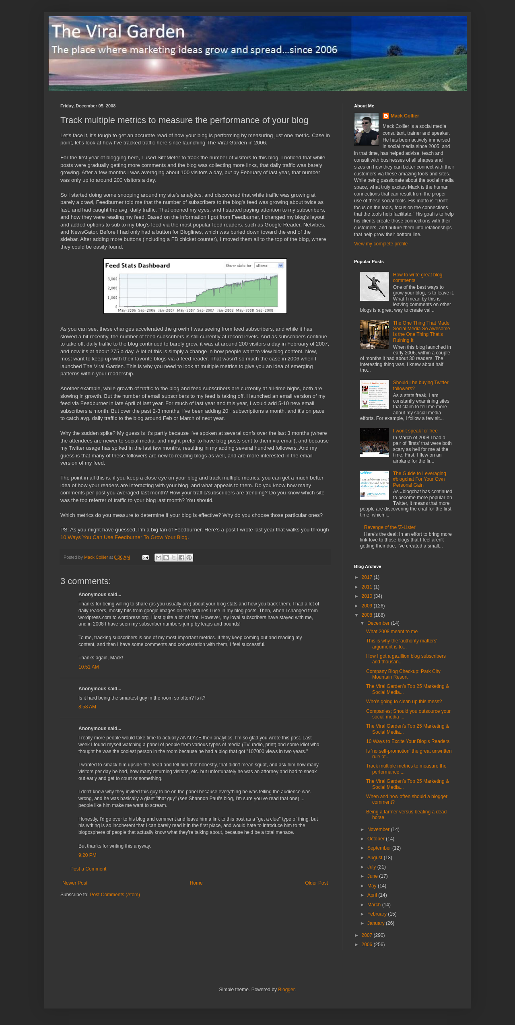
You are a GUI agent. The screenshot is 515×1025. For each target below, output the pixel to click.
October (376, 839)
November (379, 829)
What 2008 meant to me (392, 631)
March (374, 905)
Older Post (316, 883)
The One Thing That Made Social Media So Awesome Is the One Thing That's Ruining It (421, 331)
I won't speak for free (415, 431)
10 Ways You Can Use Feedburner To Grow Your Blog (123, 537)
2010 (368, 596)
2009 (368, 606)
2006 (368, 944)
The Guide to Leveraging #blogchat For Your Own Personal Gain (419, 479)
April (372, 895)
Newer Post (74, 883)
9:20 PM (87, 855)
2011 (368, 587)
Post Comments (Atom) (115, 894)
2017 (368, 577)
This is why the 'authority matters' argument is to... (401, 643)
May (372, 886)
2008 (368, 615)
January (376, 923)
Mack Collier (405, 116)
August (375, 857)
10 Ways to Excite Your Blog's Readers (407, 741)
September (379, 848)
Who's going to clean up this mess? (404, 701)
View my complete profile (381, 244)
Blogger (286, 989)
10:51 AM (88, 667)
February (377, 914)
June (373, 876)
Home (196, 883)
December (379, 623)
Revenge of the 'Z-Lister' (390, 527)
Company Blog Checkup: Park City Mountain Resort (403, 674)
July (372, 867)
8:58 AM (87, 707)
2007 (368, 935)
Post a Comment (88, 869)
